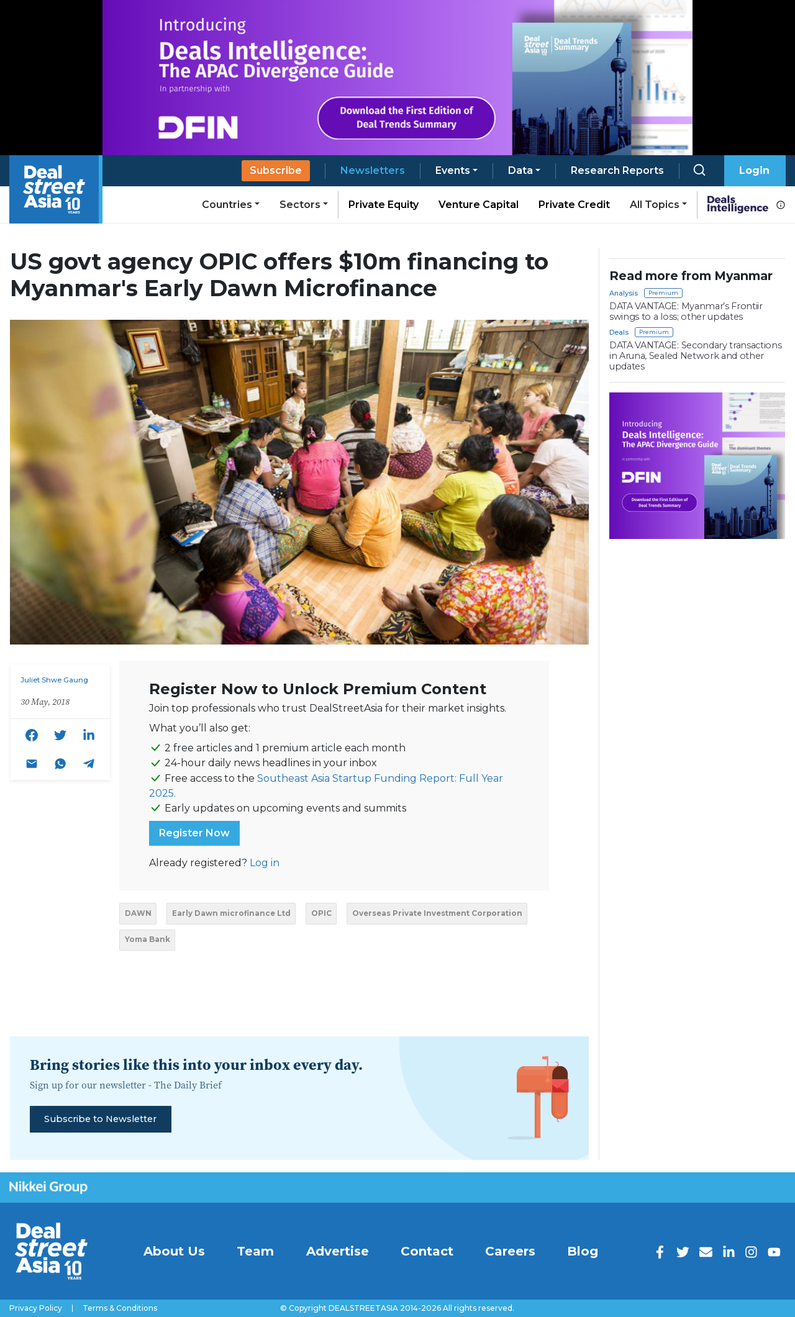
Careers (510, 1251)
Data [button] (520, 170)
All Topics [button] (654, 204)
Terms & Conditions (120, 1308)
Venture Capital (478, 204)
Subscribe (276, 170)
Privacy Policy (35, 1308)
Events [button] (452, 170)
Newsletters (372, 170)
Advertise (337, 1251)
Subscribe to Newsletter (100, 1119)
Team (255, 1251)
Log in (264, 863)
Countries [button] (227, 204)
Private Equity (383, 204)
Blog (582, 1251)
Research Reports (617, 170)
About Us (174, 1251)
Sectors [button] (299, 204)
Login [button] (754, 170)
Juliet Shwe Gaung (54, 680)
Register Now (194, 833)
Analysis (623, 293)
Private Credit (574, 204)
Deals (619, 332)
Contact (427, 1251)
